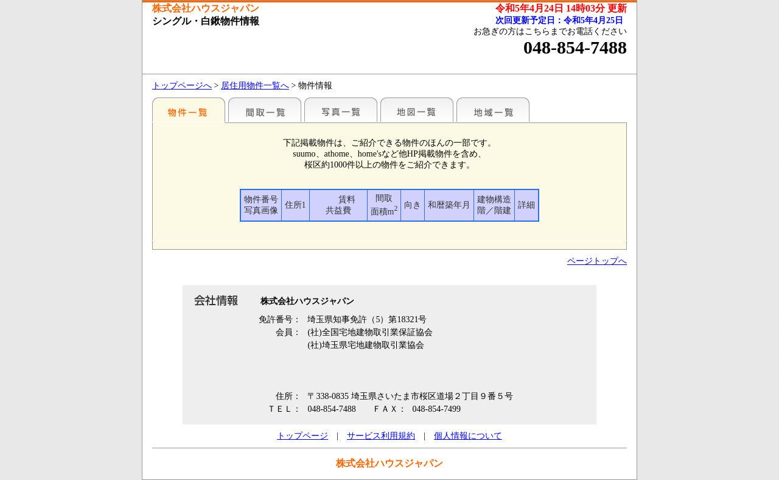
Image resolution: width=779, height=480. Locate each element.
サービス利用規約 (381, 435)
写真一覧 (340, 109)
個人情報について (468, 435)
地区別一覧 (188, 109)
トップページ (302, 435)
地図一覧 (416, 109)
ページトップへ (597, 261)
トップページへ (182, 85)
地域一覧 (492, 109)
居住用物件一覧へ (255, 85)
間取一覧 (264, 109)
